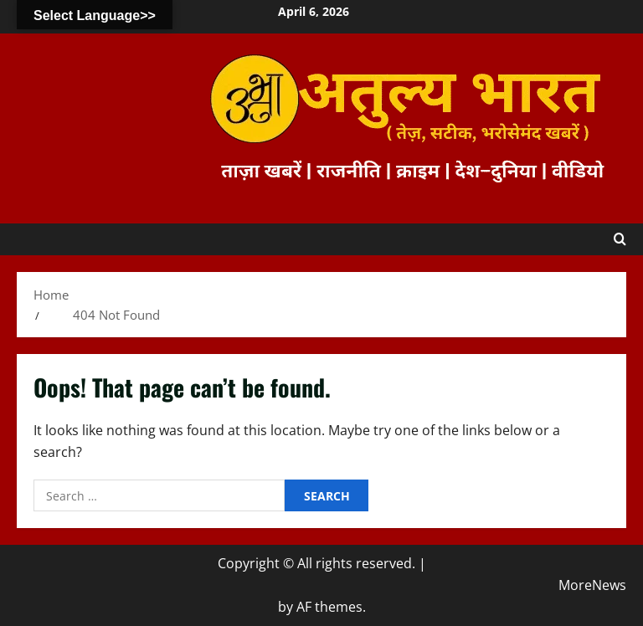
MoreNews (592, 585)
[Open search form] (620, 239)
